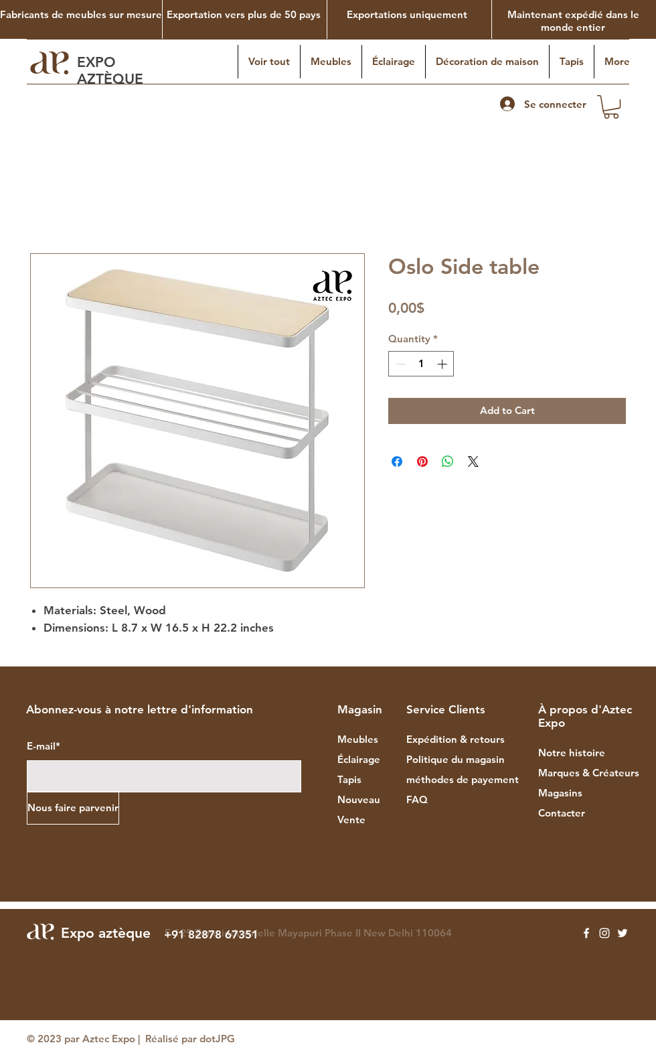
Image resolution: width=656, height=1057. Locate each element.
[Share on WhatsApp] (448, 461)
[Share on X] (473, 461)
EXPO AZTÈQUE (112, 70)
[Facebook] (586, 933)
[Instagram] (604, 933)
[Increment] (443, 364)
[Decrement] (399, 364)
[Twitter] (622, 933)
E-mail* (43, 746)
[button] (611, 107)
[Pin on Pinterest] (422, 461)
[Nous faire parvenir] (73, 808)
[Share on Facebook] (397, 461)
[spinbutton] (421, 364)
